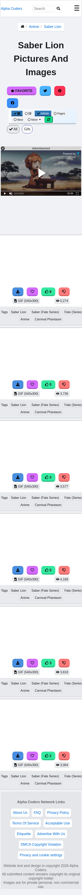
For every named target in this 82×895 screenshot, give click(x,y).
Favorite (22, 91)
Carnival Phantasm (48, 319)
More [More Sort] (34, 119)
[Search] (58, 8)
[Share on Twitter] (45, 91)
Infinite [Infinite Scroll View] (43, 113)
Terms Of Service (25, 823)
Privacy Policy (58, 813)
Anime (34, 27)
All (13, 129)
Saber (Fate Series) (45, 312)
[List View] (28, 113)
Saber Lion (52, 27)
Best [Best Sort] (18, 119)
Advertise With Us (51, 834)
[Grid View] (17, 113)
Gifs (27, 129)
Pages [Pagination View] (59, 113)
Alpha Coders (11, 9)
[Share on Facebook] (12, 103)
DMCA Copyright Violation (41, 844)
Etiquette (24, 834)
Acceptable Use (57, 823)
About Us (20, 813)
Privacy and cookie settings (41, 855)
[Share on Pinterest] (59, 91)
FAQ (37, 813)
